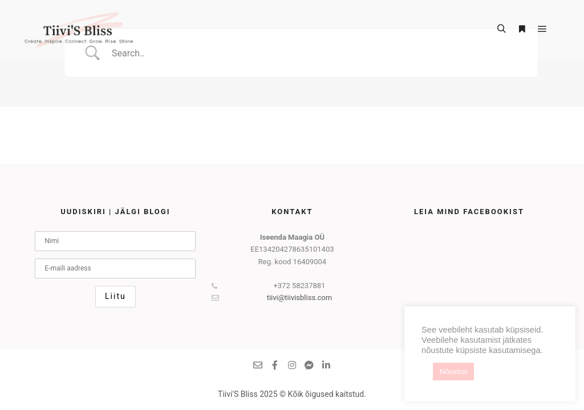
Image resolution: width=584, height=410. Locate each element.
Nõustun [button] (453, 371)
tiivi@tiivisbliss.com (272, 298)
